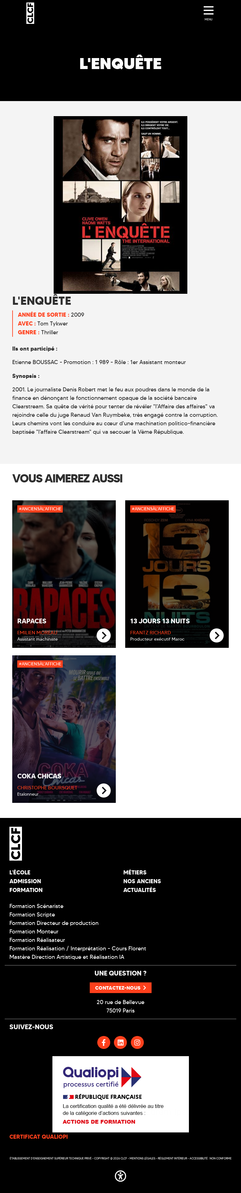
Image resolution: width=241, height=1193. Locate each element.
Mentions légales (142, 1158)
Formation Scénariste (36, 906)
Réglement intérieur (172, 1158)
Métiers (135, 872)
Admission (25, 881)
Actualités (139, 890)
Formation (26, 890)
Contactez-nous (120, 988)
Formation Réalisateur (37, 940)
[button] (120, 1174)
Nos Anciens (142, 881)
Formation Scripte (32, 914)
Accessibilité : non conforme (211, 1158)
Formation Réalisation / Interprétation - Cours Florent (77, 948)
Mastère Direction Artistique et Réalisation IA (66, 957)
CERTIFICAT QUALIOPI (38, 1136)
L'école (19, 872)
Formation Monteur (33, 931)
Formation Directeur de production (54, 923)
